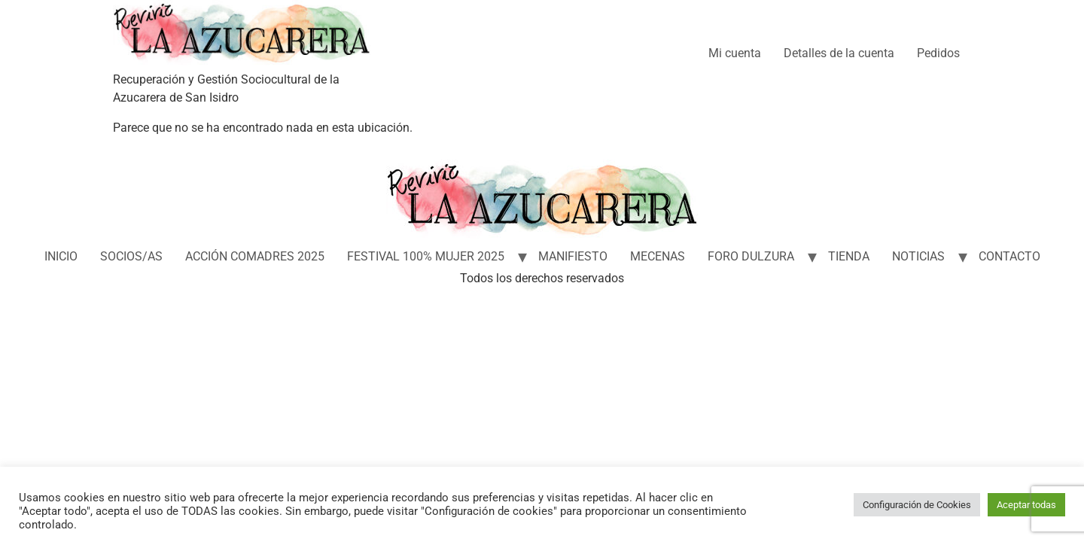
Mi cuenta (734, 53)
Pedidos (938, 53)
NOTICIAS (918, 256)
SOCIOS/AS (131, 256)
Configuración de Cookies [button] (917, 504)
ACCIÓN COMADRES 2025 (254, 256)
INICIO (61, 256)
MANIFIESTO (572, 256)
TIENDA (848, 256)
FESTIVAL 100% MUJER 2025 (425, 256)
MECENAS (657, 256)
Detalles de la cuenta (839, 53)
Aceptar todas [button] (1026, 504)
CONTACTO (1009, 256)
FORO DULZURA (751, 256)
